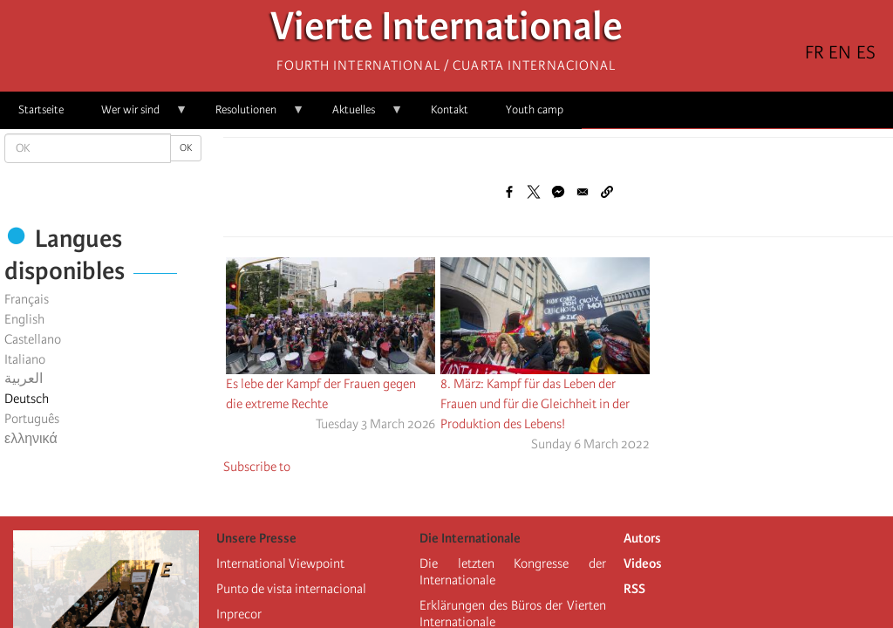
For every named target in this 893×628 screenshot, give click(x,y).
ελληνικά (31, 439)
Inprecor (239, 614)
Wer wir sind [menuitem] (135, 115)
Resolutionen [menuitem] (250, 115)
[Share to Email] (582, 192)
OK (186, 148)
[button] (607, 192)
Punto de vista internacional (291, 589)
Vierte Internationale (446, 31)
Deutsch (26, 398)
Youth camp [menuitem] (534, 109)
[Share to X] (533, 192)
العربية (23, 378)
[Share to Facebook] (509, 192)
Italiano (24, 359)
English (24, 319)
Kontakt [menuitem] (449, 109)
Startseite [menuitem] (41, 109)
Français (26, 299)
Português (31, 419)
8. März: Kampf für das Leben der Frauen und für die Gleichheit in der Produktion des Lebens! (535, 404)
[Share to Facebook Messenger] (558, 192)
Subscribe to (256, 466)
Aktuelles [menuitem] (358, 115)
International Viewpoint (280, 563)
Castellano (32, 339)
